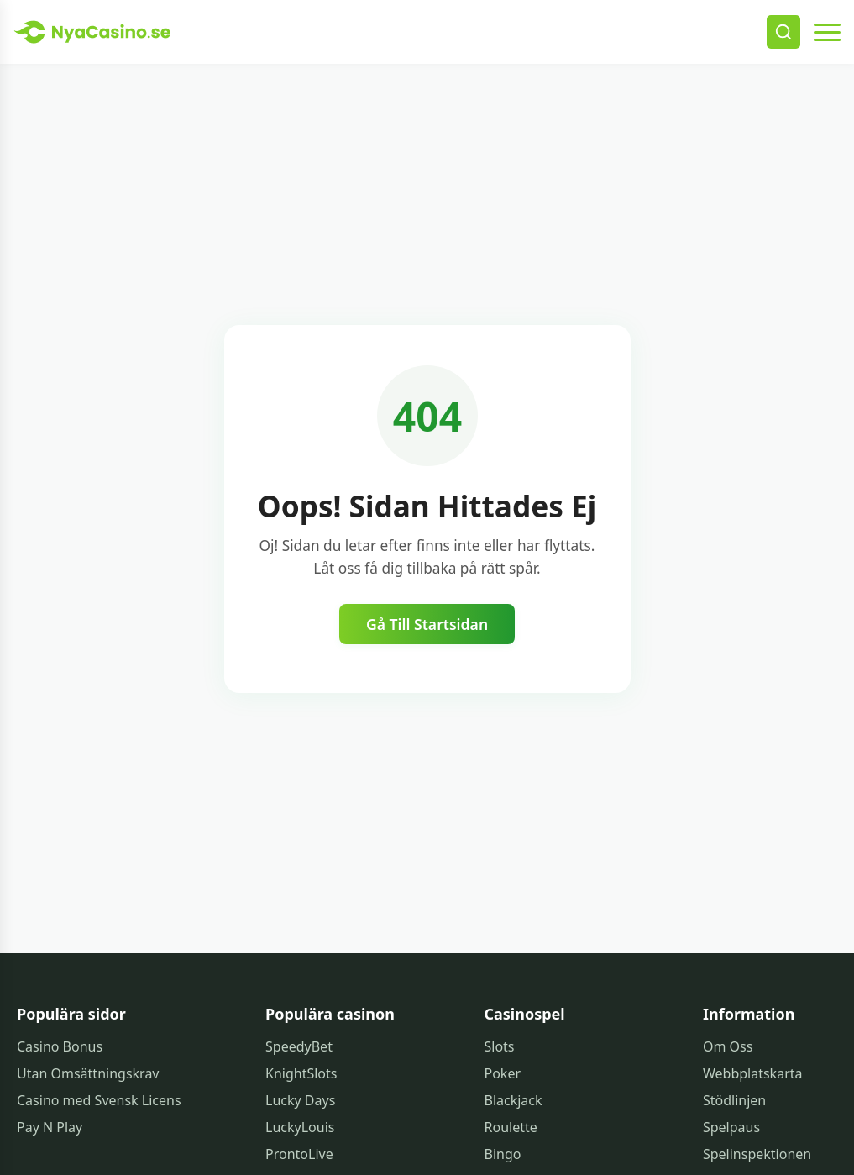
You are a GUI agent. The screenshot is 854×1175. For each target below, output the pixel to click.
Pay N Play (49, 1127)
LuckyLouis (299, 1127)
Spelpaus (731, 1127)
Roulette (511, 1127)
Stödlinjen (734, 1100)
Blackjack (513, 1100)
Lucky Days (300, 1100)
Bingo (503, 1154)
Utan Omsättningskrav (88, 1073)
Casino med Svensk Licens (99, 1100)
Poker (503, 1073)
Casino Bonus (59, 1046)
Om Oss (727, 1046)
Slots (500, 1046)
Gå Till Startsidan (427, 624)
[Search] (783, 32)
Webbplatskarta (753, 1073)
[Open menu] (827, 31)
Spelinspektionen (757, 1154)
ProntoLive (299, 1154)
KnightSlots (301, 1073)
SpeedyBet (299, 1046)
